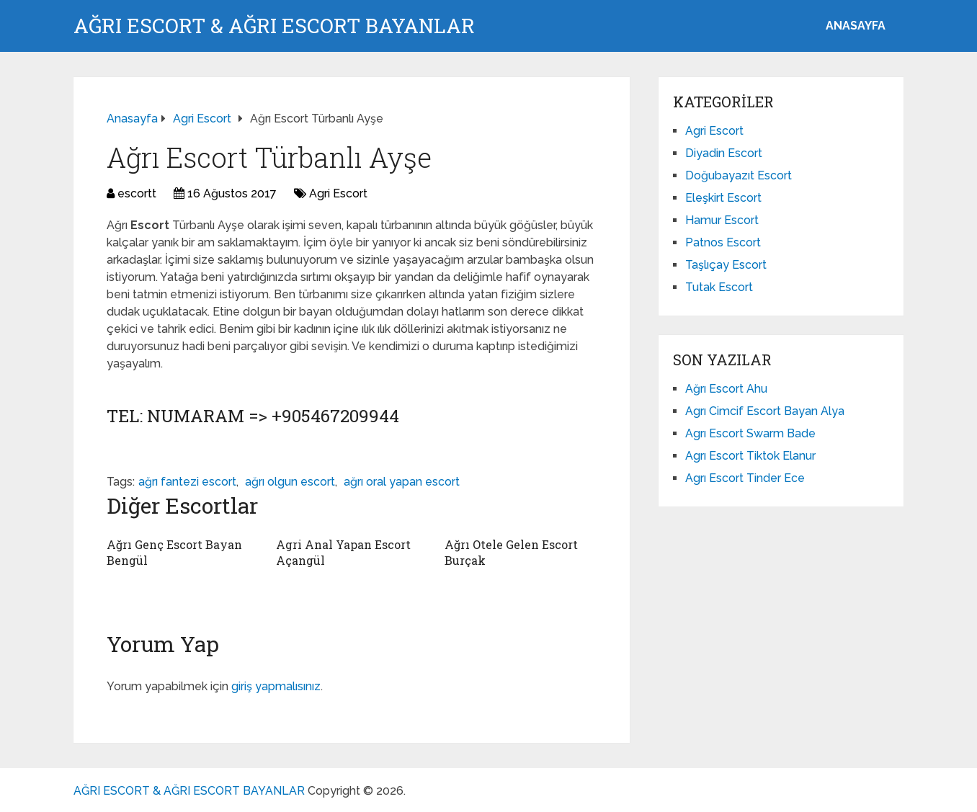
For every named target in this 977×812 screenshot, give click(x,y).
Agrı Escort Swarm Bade (750, 433)
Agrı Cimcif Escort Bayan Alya (764, 411)
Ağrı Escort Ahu (726, 389)
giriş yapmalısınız (276, 686)
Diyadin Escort (723, 153)
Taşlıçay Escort (726, 265)
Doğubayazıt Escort (738, 175)
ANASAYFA (855, 25)
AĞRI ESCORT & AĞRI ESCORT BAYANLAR (274, 26)
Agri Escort (338, 193)
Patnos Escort (723, 242)
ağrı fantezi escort (187, 481)
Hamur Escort (722, 220)
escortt (136, 193)
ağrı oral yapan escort (402, 481)
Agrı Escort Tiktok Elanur (750, 456)
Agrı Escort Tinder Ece (745, 478)
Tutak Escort (719, 287)
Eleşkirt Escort (723, 198)
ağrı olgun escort (290, 481)
